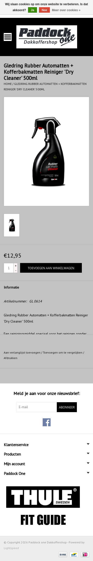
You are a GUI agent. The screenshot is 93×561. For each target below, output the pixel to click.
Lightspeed (11, 548)
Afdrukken (10, 358)
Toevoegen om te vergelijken (63, 352)
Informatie (11, 287)
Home (8, 84)
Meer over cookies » (66, 10)
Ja (32, 10)
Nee (44, 10)
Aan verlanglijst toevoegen (22, 352)
